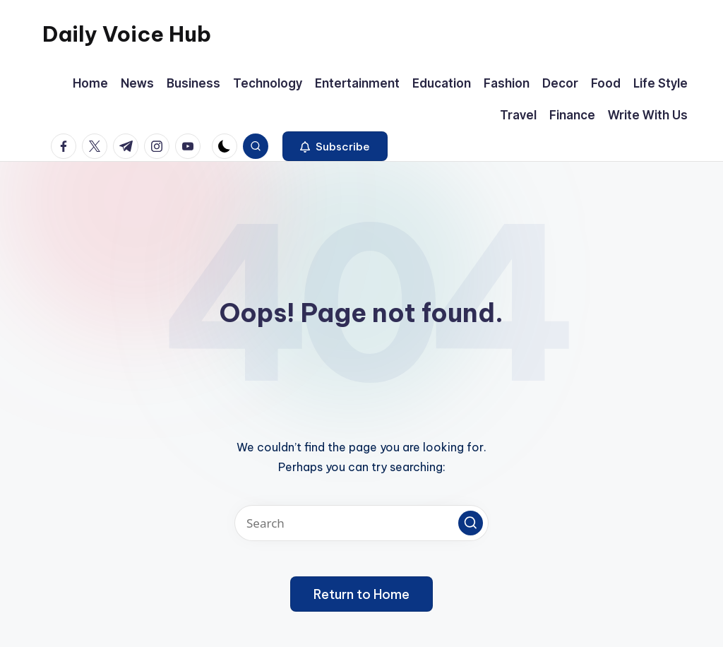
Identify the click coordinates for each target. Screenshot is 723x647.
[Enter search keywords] (361, 523)
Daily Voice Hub (126, 33)
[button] (335, 146)
